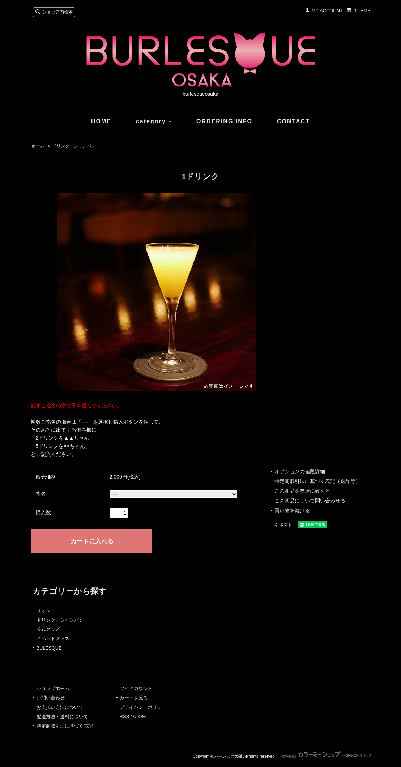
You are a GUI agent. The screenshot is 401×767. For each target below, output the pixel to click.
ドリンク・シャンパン (73, 146)
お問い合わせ (51, 697)
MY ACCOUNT (327, 10)
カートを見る (134, 697)
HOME (101, 121)
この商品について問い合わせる (309, 501)
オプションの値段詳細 (299, 471)
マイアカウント (136, 688)
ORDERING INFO (224, 121)
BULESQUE (49, 648)
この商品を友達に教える (302, 491)
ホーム (37, 146)
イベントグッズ (53, 638)
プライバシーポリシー (143, 707)
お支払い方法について (60, 707)
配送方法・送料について (62, 716)
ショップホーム (53, 688)
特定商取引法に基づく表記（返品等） (317, 481)
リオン (44, 610)
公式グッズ (48, 629)
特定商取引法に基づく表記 (65, 726)
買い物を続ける (292, 510)
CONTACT (293, 121)
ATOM (139, 716)
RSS (124, 716)
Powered (326, 756)
